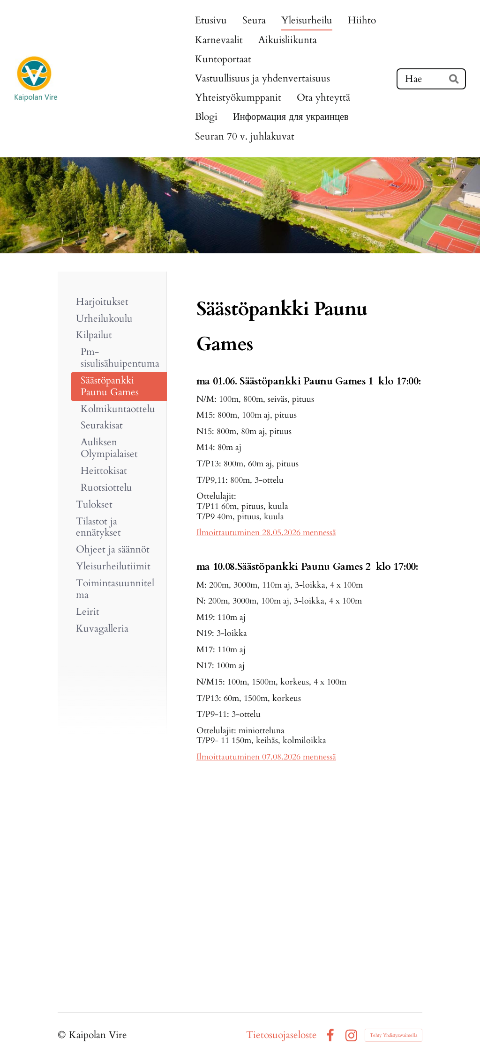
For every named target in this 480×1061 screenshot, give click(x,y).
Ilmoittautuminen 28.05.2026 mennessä (266, 532)
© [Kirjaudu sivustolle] (63, 1035)
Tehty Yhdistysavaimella (393, 1035)
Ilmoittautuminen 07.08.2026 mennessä (266, 756)
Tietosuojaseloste (281, 1035)
